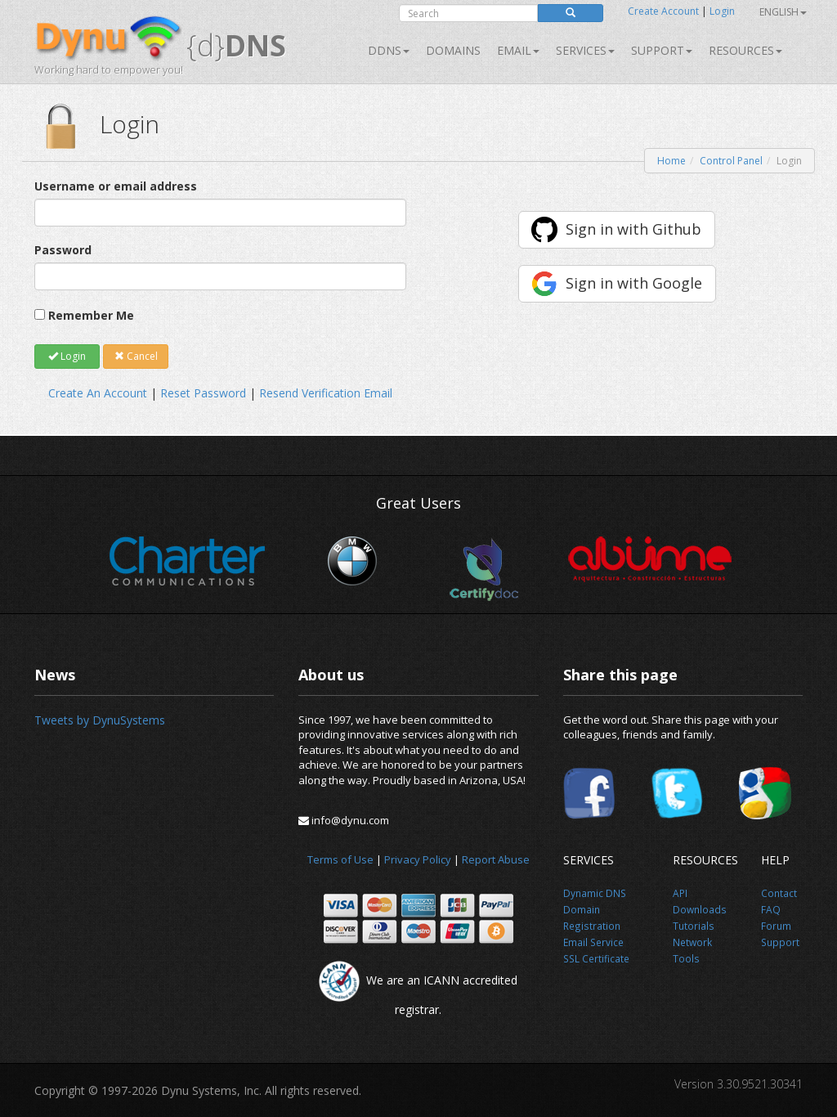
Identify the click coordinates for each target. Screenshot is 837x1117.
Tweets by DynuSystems (99, 720)
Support (661, 50)
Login (722, 11)
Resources (745, 50)
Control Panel (731, 161)
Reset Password (203, 393)
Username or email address (115, 186)
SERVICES (585, 50)
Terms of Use (340, 859)
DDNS (389, 50)
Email (518, 50)
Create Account (663, 11)
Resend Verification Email (325, 393)
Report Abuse (496, 859)
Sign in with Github (633, 229)
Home (671, 161)
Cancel (136, 356)
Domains (453, 50)
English (783, 12)
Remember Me (91, 315)
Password (63, 250)
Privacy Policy (417, 859)
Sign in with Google (634, 283)
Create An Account (97, 393)
